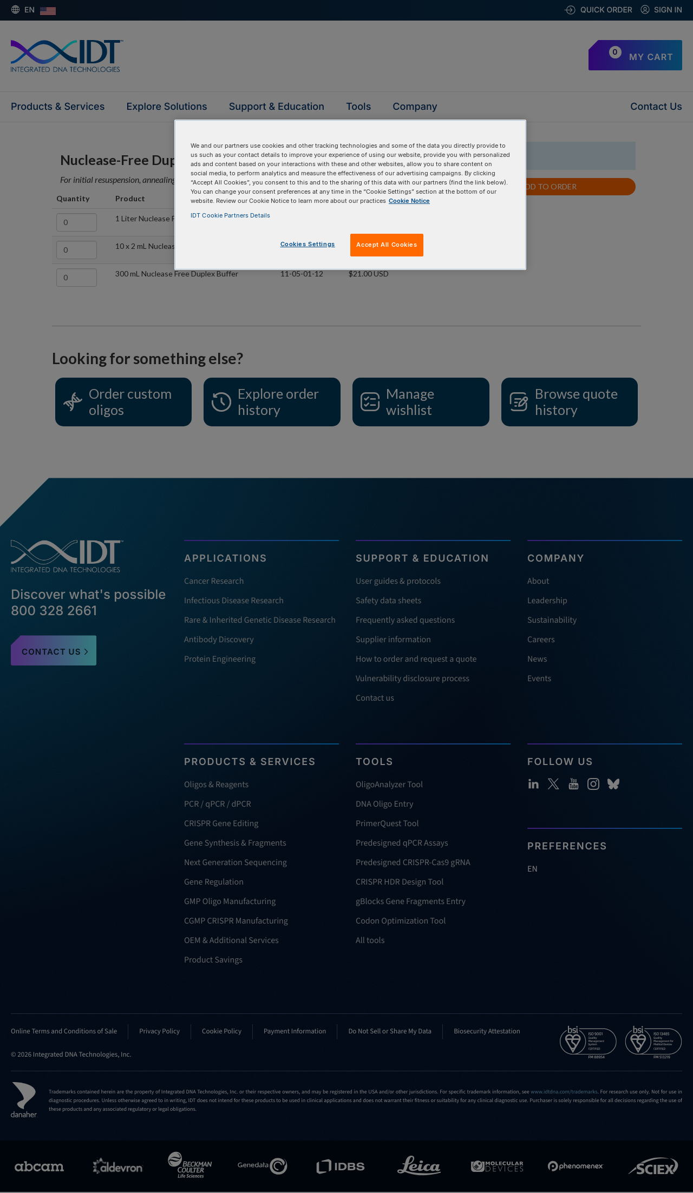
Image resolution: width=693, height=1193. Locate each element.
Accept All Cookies (386, 244)
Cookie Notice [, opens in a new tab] (409, 201)
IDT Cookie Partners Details (230, 215)
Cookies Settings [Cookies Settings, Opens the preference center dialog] (307, 244)
